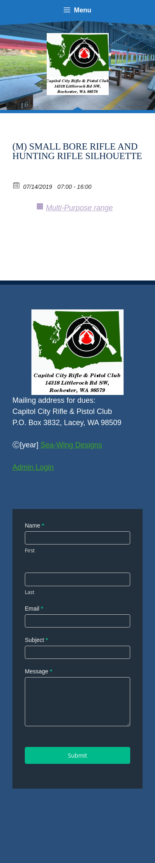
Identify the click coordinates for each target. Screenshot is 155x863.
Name (34, 525)
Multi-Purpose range (79, 208)
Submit (77, 755)
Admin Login (33, 467)
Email (34, 608)
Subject (36, 640)
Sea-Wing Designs (71, 445)
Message (38, 671)
